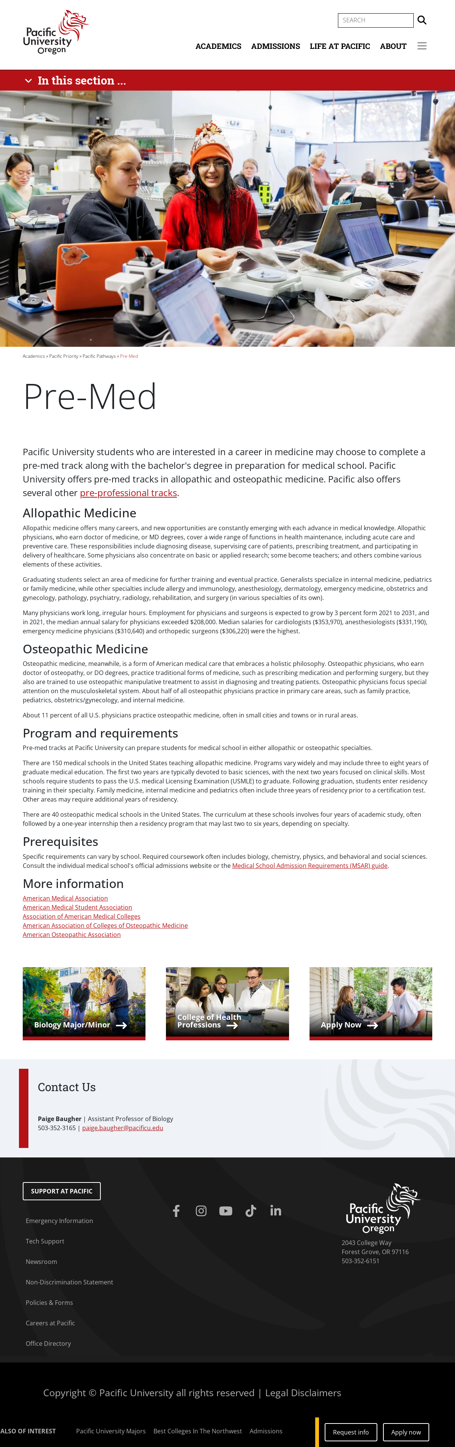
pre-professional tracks (128, 492)
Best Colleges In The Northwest (197, 1431)
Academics (218, 46)
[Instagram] (202, 1211)
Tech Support (45, 1241)
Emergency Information (59, 1221)
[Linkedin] (277, 1211)
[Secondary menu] (422, 46)
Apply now (406, 1432)
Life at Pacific (340, 46)
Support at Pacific (61, 1191)
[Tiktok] (252, 1211)
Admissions (275, 46)
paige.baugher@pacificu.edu (122, 1128)
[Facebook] (177, 1211)
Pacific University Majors (111, 1431)
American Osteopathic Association (72, 934)
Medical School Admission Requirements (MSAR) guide (310, 865)
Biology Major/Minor (72, 1024)
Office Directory (48, 1343)
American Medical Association (65, 898)
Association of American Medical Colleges (82, 916)
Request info (351, 1432)
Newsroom (41, 1262)
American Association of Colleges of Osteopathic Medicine (105, 925)
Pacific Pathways (99, 356)
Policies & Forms (49, 1302)
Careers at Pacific (50, 1323)
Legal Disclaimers (303, 1392)
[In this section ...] (77, 80)
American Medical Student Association (77, 907)
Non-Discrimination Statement (69, 1282)
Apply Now (341, 1024)
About (393, 46)
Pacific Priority (63, 356)
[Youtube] (227, 1211)
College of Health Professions (209, 1021)
